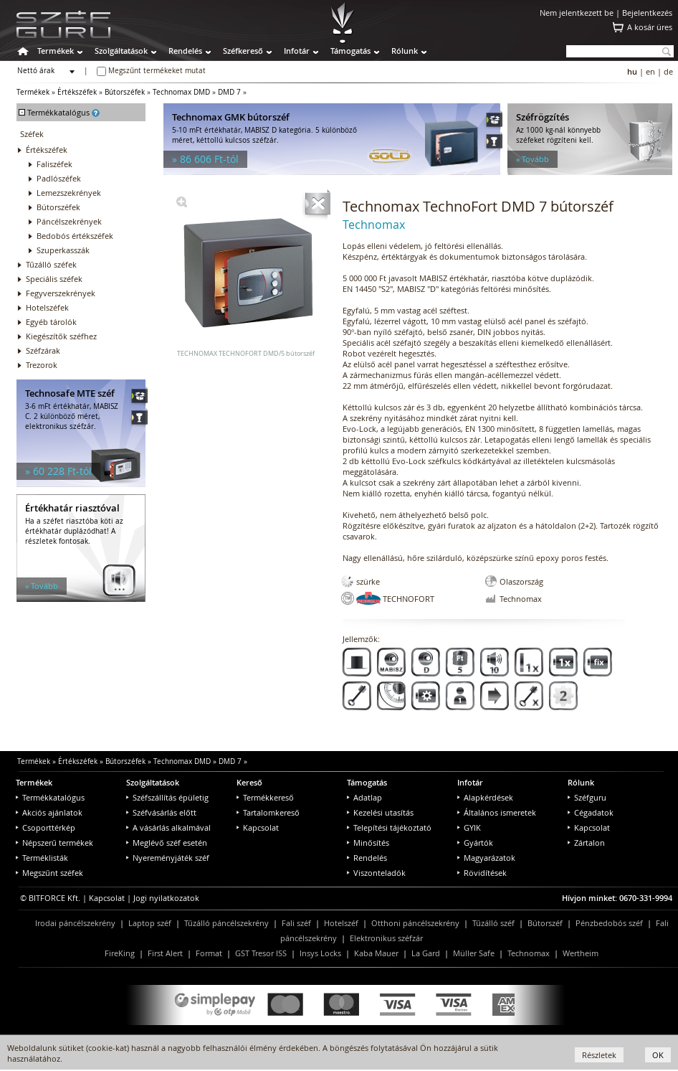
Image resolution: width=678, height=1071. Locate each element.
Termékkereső (265, 797)
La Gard (425, 953)
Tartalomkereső (268, 812)
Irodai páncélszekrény (75, 922)
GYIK (469, 827)
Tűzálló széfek (51, 264)
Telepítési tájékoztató (389, 827)
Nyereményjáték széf (167, 857)
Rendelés (185, 50)
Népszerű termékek (54, 842)
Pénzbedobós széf (609, 922)
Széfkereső (243, 50)
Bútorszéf (545, 922)
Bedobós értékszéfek (75, 235)
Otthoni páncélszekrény (415, 922)
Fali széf (296, 922)
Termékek (55, 50)
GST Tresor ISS (261, 953)
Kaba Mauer (376, 953)
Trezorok (41, 364)
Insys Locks (320, 953)
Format (209, 953)
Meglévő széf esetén (166, 842)
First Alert (165, 953)
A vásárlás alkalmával (168, 827)
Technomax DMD (181, 92)
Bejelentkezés (647, 12)
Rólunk (404, 50)
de (668, 71)
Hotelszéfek (47, 307)
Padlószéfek (59, 178)
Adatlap (364, 797)
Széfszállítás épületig (167, 797)
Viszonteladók (376, 872)
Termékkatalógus (50, 797)
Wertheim (580, 953)
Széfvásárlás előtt (161, 812)
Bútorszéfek (125, 92)
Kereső (249, 782)
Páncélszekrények (69, 221)
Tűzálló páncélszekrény (226, 922)
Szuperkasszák (63, 250)
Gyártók (475, 842)
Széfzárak (43, 350)
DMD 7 (229, 92)
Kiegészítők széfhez (61, 336)
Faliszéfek (54, 164)
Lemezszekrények (69, 192)
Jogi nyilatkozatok (166, 897)
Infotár (297, 50)
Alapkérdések (485, 797)
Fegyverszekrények (60, 293)
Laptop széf (149, 922)
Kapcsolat (258, 827)
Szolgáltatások (121, 50)
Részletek (599, 1054)
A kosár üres (649, 27)
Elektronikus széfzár (386, 938)
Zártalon (586, 842)
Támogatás (350, 50)
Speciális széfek (54, 278)
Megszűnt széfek (49, 872)
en (650, 71)
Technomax (528, 953)
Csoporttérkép (45, 827)
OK (658, 1054)
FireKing (120, 953)
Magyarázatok (486, 857)
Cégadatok (590, 812)
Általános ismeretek (496, 812)
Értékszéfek (77, 92)
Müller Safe (474, 953)
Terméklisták (42, 857)
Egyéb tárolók (51, 321)
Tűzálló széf (493, 922)
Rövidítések (482, 872)
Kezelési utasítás (380, 812)
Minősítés (368, 842)
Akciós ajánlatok (49, 812)
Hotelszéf (341, 922)
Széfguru (587, 797)
